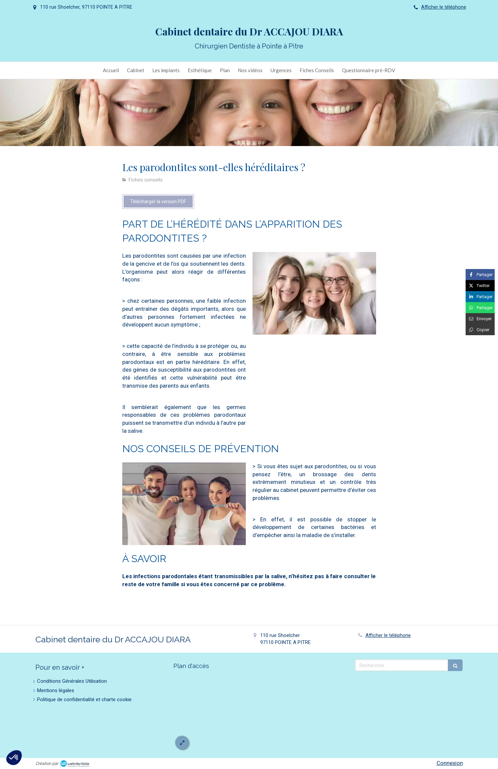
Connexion (450, 763)
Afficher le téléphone (443, 7)
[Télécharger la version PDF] (158, 201)
